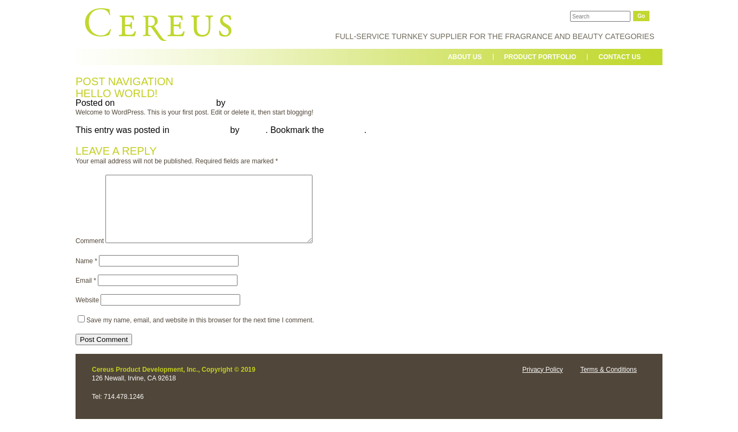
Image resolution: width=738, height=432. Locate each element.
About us (465, 57)
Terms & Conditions (608, 382)
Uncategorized (200, 130)
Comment (90, 254)
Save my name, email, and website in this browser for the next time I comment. (200, 333)
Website (87, 313)
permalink (345, 130)
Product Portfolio (540, 57)
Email (86, 293)
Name (86, 274)
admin (240, 102)
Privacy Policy (542, 382)
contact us (619, 57)
